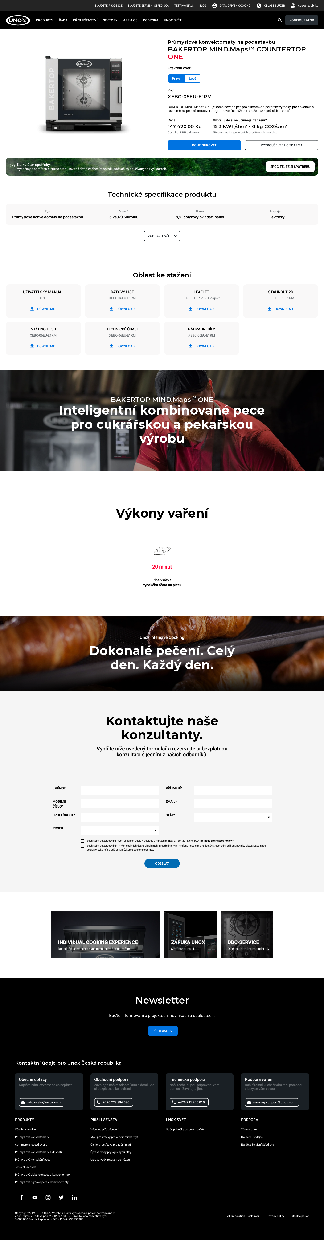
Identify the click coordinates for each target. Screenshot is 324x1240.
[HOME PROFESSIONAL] (19, 20)
